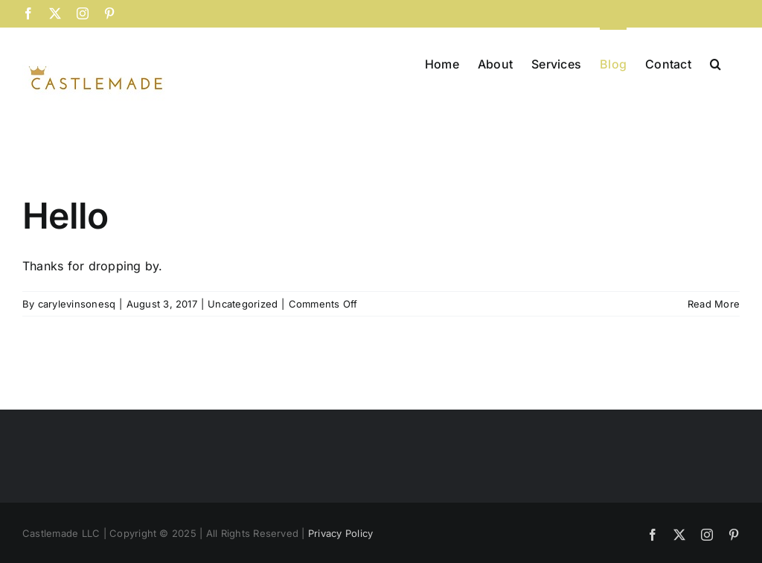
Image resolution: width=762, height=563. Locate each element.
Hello (65, 216)
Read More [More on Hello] (714, 304)
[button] (715, 63)
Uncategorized (243, 304)
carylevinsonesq (77, 304)
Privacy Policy (340, 533)
